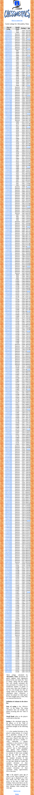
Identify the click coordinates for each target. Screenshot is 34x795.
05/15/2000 (8, 557)
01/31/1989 (8, 273)
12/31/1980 (8, 118)
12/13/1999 (8, 535)
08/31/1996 (8, 407)
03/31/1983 (8, 157)
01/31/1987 (8, 233)
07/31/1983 (8, 163)
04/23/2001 (8, 638)
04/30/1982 (8, 138)
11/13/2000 (8, 600)
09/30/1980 (8, 114)
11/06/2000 (8, 598)
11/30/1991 (8, 314)
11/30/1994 (8, 373)
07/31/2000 (8, 575)
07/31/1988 (8, 263)
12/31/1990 (8, 296)
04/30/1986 (8, 218)
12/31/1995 (8, 394)
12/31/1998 (8, 454)
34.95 (28, 187)
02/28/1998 (8, 437)
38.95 (28, 266)
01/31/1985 (8, 193)
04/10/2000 (8, 549)
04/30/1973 (8, 45)
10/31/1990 (8, 293)
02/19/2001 (8, 623)
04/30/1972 (8, 35)
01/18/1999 (8, 457)
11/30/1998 (8, 452)
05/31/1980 (8, 107)
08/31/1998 (8, 447)
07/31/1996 (8, 406)
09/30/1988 (8, 266)
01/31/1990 (8, 278)
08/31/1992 (8, 329)
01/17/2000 (8, 544)
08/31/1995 (8, 388)
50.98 (28, 592)
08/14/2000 (8, 579)
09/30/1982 (8, 147)
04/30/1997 (8, 421)
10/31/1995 (8, 391)
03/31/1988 (8, 256)
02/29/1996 (8, 398)
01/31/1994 (8, 358)
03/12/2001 (8, 628)
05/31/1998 (8, 442)
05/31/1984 (8, 180)
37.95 (28, 246)
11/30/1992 (8, 334)
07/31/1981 (8, 123)
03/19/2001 (8, 630)
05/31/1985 (8, 200)
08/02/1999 (8, 504)
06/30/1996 (8, 404)
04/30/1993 (8, 343)
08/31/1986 (8, 225)
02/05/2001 (8, 620)
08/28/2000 (8, 582)
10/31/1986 (8, 228)
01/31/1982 (8, 133)
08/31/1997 (8, 427)
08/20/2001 (8, 667)
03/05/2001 (8, 627)
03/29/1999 (8, 474)
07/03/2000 (8, 569)
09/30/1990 (8, 291)
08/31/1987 (8, 245)
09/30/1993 (8, 351)
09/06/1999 (8, 512)
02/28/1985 (8, 195)
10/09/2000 (8, 592)
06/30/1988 (8, 261)
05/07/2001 (8, 642)
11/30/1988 (8, 270)
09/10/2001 (8, 672)
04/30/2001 (8, 640)
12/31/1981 (8, 132)
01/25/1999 (8, 459)
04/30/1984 (8, 178)
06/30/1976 (8, 64)
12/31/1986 (8, 231)
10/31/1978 (8, 87)
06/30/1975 (8, 54)
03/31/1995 (8, 379)
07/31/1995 (8, 386)
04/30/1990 (8, 283)
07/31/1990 (8, 288)
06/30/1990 (8, 286)
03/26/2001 (8, 632)
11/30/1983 (8, 170)
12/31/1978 (8, 89)
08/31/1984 (8, 185)
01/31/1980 (8, 100)
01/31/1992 (8, 318)
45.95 (28, 389)
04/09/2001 (8, 635)
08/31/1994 (8, 368)
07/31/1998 (8, 446)
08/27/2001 (8, 668)
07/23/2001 (8, 660)
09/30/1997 (8, 429)
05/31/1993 (8, 344)
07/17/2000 (8, 572)
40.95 (28, 291)
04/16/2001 (8, 637)
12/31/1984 (8, 192)
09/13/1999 (8, 514)
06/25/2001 (8, 653)
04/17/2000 (8, 550)
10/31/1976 (8, 67)
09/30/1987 (8, 246)
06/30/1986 (8, 221)
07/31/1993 (8, 348)
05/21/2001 (8, 645)
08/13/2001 (8, 665)
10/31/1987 (8, 248)
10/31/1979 (8, 97)
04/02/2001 (8, 633)
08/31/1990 (8, 290)
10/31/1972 (8, 40)
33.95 (28, 167)
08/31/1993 (8, 349)
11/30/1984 (8, 190)
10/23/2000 (8, 595)
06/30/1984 (8, 182)
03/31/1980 (8, 104)
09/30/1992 (8, 331)
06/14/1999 (8, 492)
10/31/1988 (8, 268)
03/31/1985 (8, 197)
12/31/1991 (8, 316)
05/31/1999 (8, 489)
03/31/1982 (8, 137)
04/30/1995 (8, 381)
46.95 (28, 409)
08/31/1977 (8, 75)
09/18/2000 (8, 587)
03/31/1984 (8, 177)
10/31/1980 (8, 115)
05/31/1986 (8, 220)
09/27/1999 (8, 517)
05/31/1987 (8, 240)
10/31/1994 (8, 371)
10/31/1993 (8, 353)
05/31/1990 (8, 285)
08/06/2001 (8, 663)
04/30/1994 (8, 363)
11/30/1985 (8, 210)
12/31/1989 (8, 276)
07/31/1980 (8, 110)
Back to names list (17, 20)
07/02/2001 (8, 655)
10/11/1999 (8, 520)
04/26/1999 (8, 481)
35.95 (28, 207)
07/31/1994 (8, 366)
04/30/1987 (8, 238)
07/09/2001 (8, 657)
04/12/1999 (8, 477)
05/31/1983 (8, 160)
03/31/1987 (8, 236)
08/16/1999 (8, 507)
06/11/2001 (8, 650)
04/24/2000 (8, 552)
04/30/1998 (8, 441)
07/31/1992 (8, 328)
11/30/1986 (8, 230)
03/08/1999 (8, 469)
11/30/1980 (8, 117)
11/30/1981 (8, 130)
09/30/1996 (8, 409)
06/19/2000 (8, 565)
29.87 (28, 95)
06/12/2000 (8, 564)
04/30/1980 (8, 105)
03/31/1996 (8, 399)
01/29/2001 (8, 618)
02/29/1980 (8, 102)
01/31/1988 (8, 253)
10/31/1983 (8, 168)
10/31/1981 (8, 128)
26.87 (28, 65)
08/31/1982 (8, 145)
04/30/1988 (8, 258)
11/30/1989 (8, 275)
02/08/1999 (8, 462)
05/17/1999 (8, 486)
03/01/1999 (8, 467)
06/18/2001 (8, 652)
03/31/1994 (8, 361)
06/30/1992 (8, 326)
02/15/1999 (8, 464)
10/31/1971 (8, 30)
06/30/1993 (8, 346)
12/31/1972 (8, 42)
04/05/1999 (8, 476)
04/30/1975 (8, 52)
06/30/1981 (8, 122)
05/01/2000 (8, 554)
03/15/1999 (8, 471)
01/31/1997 (8, 416)
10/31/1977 (8, 77)
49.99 (28, 520)
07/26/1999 (8, 502)
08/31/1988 (8, 265)
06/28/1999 (8, 496)
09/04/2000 (8, 584)
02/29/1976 (8, 60)
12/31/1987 (8, 251)
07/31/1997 (8, 426)
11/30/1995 (8, 393)
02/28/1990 (8, 280)
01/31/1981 (8, 120)
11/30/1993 (8, 354)
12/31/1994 (8, 374)
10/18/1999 (8, 522)
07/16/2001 (8, 658)
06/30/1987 (8, 241)
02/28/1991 (8, 300)
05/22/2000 (8, 559)
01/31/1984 (8, 173)
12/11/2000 (8, 607)
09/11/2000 (8, 585)
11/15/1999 (8, 529)
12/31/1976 (8, 69)
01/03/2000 (8, 540)
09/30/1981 (8, 127)
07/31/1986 (8, 223)
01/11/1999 (8, 456)
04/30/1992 (8, 323)
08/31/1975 (8, 55)
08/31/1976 (8, 65)
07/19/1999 (8, 500)
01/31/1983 (8, 153)
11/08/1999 (8, 527)
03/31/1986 (8, 216)
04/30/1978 (8, 82)
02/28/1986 (8, 215)
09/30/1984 (8, 187)
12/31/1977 (8, 79)
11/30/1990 (8, 295)
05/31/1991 (8, 305)
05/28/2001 (8, 647)
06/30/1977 (8, 74)
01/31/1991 (8, 298)
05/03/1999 (8, 482)
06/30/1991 (8, 306)
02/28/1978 (8, 80)
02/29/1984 (8, 175)
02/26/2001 (8, 625)
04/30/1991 (8, 303)
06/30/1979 (8, 94)
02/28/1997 (8, 417)
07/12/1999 (8, 499)
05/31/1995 (8, 383)
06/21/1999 (8, 494)
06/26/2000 (8, 567)
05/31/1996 (8, 402)
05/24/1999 (8, 487)
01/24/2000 (8, 545)
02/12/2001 (8, 622)
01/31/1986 (8, 213)
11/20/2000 (8, 602)
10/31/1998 (8, 451)
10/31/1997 (8, 431)
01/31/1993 (8, 338)
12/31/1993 (8, 356)
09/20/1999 (8, 515)
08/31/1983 (8, 165)
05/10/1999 (8, 484)
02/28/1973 (8, 44)
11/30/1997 (8, 432)
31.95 (28, 127)
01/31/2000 (8, 547)
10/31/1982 (8, 148)
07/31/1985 (8, 203)
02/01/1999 (8, 461)
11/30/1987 (8, 250)
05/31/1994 (8, 364)
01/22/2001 (8, 617)
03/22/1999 (8, 472)
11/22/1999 (8, 530)
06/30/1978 (8, 84)
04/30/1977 (8, 72)
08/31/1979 (8, 95)
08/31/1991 (8, 309)
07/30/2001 (8, 662)
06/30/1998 (8, 444)
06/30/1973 (8, 47)
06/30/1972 (8, 37)
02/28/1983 (8, 155)
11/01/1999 (8, 525)
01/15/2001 (8, 615)
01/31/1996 (8, 396)
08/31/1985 (8, 205)
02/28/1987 (8, 235)
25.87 (28, 55)
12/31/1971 (8, 32)
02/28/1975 (8, 50)
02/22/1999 (8, 466)
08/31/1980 (8, 112)
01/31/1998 (8, 436)
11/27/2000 (8, 603)
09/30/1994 (8, 369)
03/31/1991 (8, 301)
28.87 (28, 85)
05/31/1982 (8, 140)
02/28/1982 (8, 135)
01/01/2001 (8, 612)
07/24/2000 (8, 574)
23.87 (28, 49)
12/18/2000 (8, 608)
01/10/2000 (8, 542)
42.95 (28, 331)
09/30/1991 (8, 311)
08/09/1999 (8, 505)
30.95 (28, 114)
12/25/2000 (8, 610)
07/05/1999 (8, 497)
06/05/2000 (8, 562)
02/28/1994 (8, 359)
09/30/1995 (8, 389)
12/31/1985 (8, 211)
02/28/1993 (8, 339)
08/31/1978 (8, 85)
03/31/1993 (8, 341)
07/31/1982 (8, 143)
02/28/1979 (8, 90)
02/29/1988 (8, 255)
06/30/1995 (8, 384)
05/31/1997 (8, 422)
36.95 (28, 226)
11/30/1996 (8, 412)
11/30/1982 (8, 150)
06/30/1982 (8, 142)
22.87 (28, 39)
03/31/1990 (8, 281)
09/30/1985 (8, 207)
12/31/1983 (8, 172)
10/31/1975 (8, 57)
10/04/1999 (8, 519)
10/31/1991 (8, 313)
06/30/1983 (8, 162)
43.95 (28, 351)
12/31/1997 (8, 434)
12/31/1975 (8, 59)
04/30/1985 (8, 198)
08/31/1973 (8, 49)
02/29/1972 (8, 34)
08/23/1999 (8, 509)
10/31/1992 (8, 333)
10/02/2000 (8, 590)
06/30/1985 (8, 202)
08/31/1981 (8, 125)
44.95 (28, 369)
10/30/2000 (8, 597)
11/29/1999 (8, 532)
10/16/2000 (8, 593)
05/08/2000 (8, 555)
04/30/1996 (8, 401)
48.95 (28, 449)
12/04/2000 (8, 605)
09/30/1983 (8, 167)
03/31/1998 (8, 439)
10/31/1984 (8, 188)
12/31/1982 (8, 152)
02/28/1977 (8, 70)
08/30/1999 (8, 510)
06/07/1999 (8, 491)
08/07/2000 (8, 577)
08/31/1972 (8, 39)
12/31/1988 (8, 271)
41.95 (28, 311)
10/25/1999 (8, 524)
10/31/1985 (8, 208)
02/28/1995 (8, 378)
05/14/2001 (8, 643)
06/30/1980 (8, 109)
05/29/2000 (8, 560)
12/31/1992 (8, 336)
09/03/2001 (8, 670)
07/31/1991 (8, 308)
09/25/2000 (8, 589)
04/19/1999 (8, 479)
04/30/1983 (8, 158)
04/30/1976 (8, 62)
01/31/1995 (8, 376)
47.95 (28, 429)
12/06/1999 (8, 534)
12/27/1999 (8, 539)
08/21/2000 (8, 580)
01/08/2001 (8, 613)
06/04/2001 (8, 648)
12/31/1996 (8, 414)
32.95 (28, 147)
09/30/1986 (8, 226)
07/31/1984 (8, 183)
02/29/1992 (8, 319)
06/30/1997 (8, 424)
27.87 (28, 75)
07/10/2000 (8, 570)
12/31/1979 (8, 99)
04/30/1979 (8, 92)
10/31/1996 (8, 411)
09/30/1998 (8, 449)
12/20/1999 (8, 537)
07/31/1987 (8, 243)
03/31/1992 (8, 321)
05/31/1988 (8, 260)
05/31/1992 (8, 324)
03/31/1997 (8, 419)
